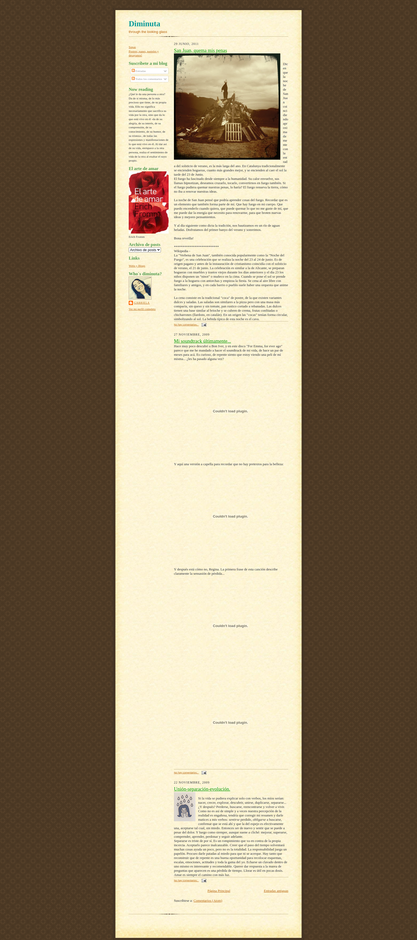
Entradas (139, 71)
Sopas (132, 47)
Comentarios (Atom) (208, 901)
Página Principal (218, 891)
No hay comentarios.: (186, 324)
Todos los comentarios (147, 79)
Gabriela (142, 302)
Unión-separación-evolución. (202, 789)
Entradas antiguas (276, 891)
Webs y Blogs (137, 265)
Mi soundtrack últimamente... (202, 341)
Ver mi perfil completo (142, 309)
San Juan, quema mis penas (200, 50)
